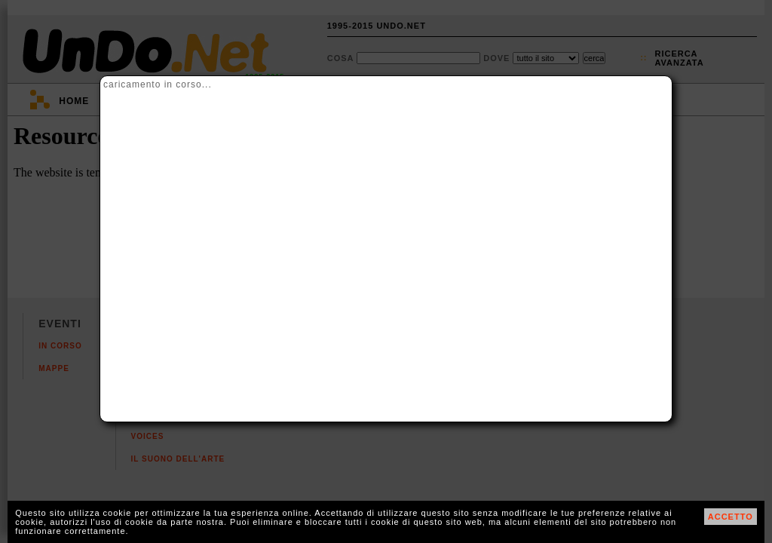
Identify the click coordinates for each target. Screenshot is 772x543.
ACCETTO (730, 516)
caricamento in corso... (157, 84)
